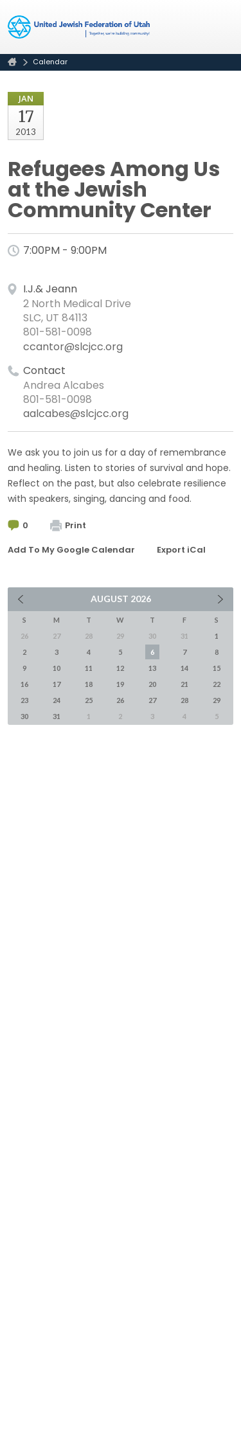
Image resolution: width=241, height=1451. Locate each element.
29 (216, 700)
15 (216, 668)
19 (120, 684)
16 (24, 684)
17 (56, 684)
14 (184, 668)
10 (56, 668)
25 (89, 700)
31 (56, 716)
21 (184, 684)
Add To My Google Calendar (71, 550)
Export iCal (181, 550)
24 (56, 700)
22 (216, 684)
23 (24, 700)
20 (152, 684)
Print (68, 525)
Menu (218, 27)
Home (12, 62)
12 (120, 668)
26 (120, 700)
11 (89, 668)
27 (152, 700)
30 (24, 716)
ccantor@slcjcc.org (73, 346)
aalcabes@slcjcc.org (76, 413)
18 (89, 684)
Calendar (50, 62)
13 (152, 668)
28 (184, 700)
